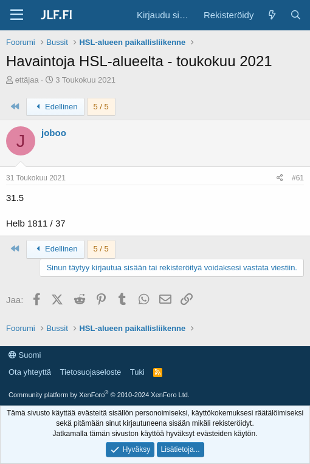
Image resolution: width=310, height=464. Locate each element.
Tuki (137, 372)
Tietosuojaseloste (91, 372)
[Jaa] (280, 178)
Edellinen (55, 106)
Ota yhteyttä (30, 372)
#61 (298, 178)
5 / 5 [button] (101, 106)
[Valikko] (16, 15)
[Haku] (296, 15)
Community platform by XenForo (99, 394)
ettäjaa (27, 79)
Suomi (25, 355)
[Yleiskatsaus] (271, 15)
